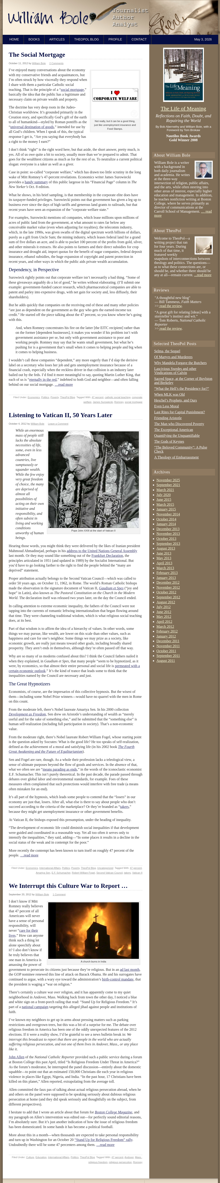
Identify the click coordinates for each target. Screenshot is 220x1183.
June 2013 (164, 553)
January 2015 (166, 509)
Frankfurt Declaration (107, 555)
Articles (57, 39)
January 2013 (166, 578)
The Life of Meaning (183, 108)
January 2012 (166, 636)
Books (34, 39)
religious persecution (120, 1162)
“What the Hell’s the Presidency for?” (181, 388)
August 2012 (166, 602)
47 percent (98, 397)
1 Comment (59, 894)
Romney (118, 402)
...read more (202, 275)
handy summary (36, 182)
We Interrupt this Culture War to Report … (68, 885)
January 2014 (166, 524)
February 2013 (167, 573)
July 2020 (164, 495)
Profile (115, 39)
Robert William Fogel (83, 872)
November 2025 (168, 480)
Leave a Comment (58, 423)
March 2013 (165, 568)
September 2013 (168, 544)
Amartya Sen (43, 872)
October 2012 (166, 592)
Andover (129, 1157)
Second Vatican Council (109, 872)
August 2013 (166, 548)
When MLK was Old (169, 394)
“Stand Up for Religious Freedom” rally (103, 1140)
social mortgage (72, 90)
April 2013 (164, 563)
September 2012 (168, 597)
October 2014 (166, 519)
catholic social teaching (118, 397)
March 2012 (165, 626)
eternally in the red (42, 379)
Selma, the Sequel (167, 351)
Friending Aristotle (168, 418)
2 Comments (56, 63)
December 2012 (168, 582)
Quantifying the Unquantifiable (177, 435)
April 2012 (164, 621)
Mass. (138, 1157)
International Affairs (50, 868)
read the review (170, 306)
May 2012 (164, 617)
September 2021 (168, 485)
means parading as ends (60, 769)
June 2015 (164, 499)
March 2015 (165, 504)
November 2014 (168, 514)
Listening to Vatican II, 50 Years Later (60, 415)
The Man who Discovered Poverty (179, 424)
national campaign (35, 1007)
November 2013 (168, 534)
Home (14, 39)
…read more (64, 384)
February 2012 (167, 631)
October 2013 (166, 539)
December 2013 (168, 529)
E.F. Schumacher (61, 872)
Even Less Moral (166, 406)
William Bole (39, 63)
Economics (34, 397)
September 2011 (168, 656)
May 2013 (164, 558)
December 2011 (168, 641)
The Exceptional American (173, 430)
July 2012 (164, 607)
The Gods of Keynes (169, 441)
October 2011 (166, 651)
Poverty (55, 397)
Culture (30, 1157)
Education (41, 1157)
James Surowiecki (103, 402)
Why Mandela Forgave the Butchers (180, 363)
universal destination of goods (32, 127)
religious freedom (97, 1162)
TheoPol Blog (86, 39)
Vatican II (137, 872)
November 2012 (168, 587)
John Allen (16, 1057)
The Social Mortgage (37, 54)
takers (124, 807)
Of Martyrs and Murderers (173, 357)
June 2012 (164, 612)
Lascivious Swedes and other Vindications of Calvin (175, 371)
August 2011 (166, 661)
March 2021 (165, 490)
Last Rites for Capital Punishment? (179, 412)
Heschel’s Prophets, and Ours (175, 400)
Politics (45, 397)
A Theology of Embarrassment (176, 457)
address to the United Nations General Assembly (102, 551)
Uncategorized (105, 868)
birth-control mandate (117, 979)
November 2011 (168, 646)
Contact (139, 39)
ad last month (129, 969)
